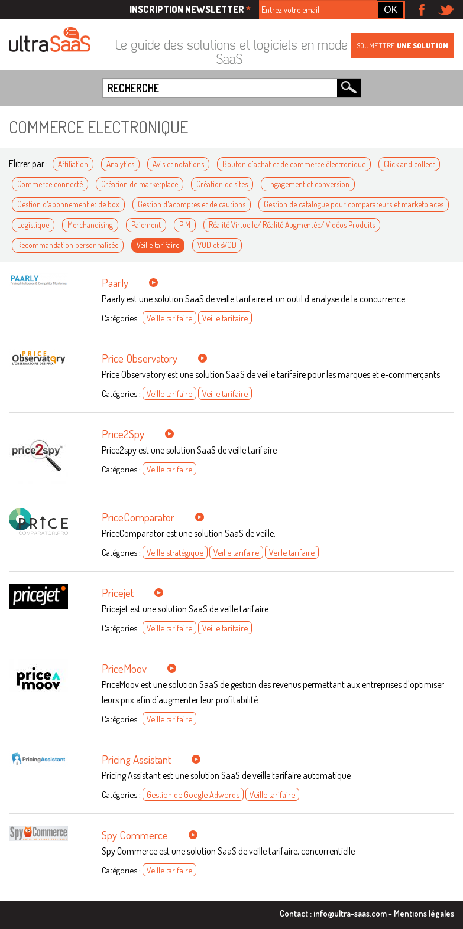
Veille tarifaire (158, 245)
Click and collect (409, 164)
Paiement (146, 225)
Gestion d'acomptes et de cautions (191, 204)
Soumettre (402, 45)
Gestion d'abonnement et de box (68, 204)
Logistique (33, 225)
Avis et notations (178, 164)
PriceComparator (138, 517)
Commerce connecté (50, 184)
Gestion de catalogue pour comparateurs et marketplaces (353, 204)
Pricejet (118, 592)
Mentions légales (424, 913)
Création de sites (222, 184)
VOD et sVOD (217, 245)
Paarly (115, 282)
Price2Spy (123, 433)
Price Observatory (139, 358)
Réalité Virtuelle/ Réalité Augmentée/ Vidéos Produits (292, 225)
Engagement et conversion (307, 184)
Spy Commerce (135, 834)
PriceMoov (124, 668)
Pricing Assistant (136, 759)
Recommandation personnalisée (67, 245)
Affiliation (73, 164)
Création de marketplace (139, 184)
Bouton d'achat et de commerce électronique (293, 164)
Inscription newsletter (190, 9)
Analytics (120, 164)
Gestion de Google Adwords (193, 794)
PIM (184, 225)
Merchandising (90, 225)
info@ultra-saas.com (350, 913)
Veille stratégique (175, 552)
